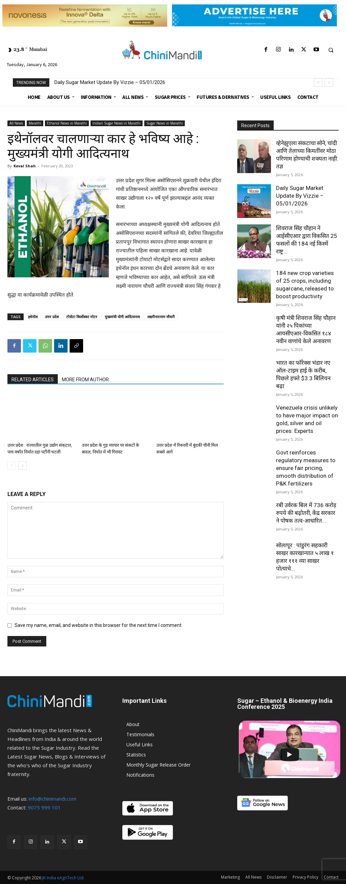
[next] (329, 82)
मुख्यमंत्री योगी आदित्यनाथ (122, 316)
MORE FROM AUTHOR (85, 379)
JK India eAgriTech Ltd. (63, 878)
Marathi (35, 123)
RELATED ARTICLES (32, 379)
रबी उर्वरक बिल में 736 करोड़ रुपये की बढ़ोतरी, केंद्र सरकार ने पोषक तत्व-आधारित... (306, 513)
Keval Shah (25, 165)
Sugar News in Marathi (164, 123)
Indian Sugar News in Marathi (117, 123)
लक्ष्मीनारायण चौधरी (161, 316)
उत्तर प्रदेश (52, 316)
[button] (330, 50)
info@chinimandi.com (52, 798)
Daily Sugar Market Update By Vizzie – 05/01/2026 (109, 82)
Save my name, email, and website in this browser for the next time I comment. (98, 625)
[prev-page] (11, 465)
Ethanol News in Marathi (67, 123)
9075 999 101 (44, 807)
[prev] (318, 82)
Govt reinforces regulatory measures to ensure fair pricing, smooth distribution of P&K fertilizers (306, 468)
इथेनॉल (33, 316)
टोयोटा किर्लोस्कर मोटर (81, 316)
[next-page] (22, 465)
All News (16, 123)
